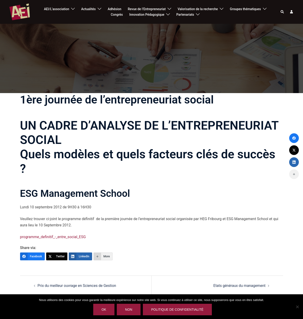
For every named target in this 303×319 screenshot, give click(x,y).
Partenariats (185, 14)
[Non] (297, 306)
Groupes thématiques (245, 9)
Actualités (88, 9)
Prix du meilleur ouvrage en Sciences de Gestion (77, 285)
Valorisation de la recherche (198, 9)
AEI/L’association (56, 9)
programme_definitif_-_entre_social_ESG (53, 237)
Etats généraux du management (239, 285)
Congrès (117, 14)
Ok (104, 310)
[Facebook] (32, 256)
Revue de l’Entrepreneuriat (147, 9)
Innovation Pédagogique (146, 14)
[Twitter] (57, 256)
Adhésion (114, 9)
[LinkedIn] (80, 256)
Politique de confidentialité (177, 310)
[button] (282, 12)
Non (128, 310)
